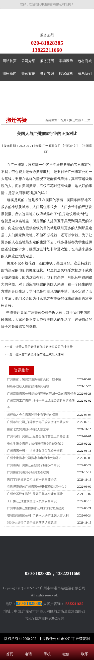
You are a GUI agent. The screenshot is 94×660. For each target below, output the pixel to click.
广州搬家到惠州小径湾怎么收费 (28, 472)
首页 (63, 120)
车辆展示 (66, 61)
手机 (47, 647)
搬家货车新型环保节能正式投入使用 (40, 354)
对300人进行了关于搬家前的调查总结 (32, 522)
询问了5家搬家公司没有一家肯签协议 (32, 479)
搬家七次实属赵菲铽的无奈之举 (28, 429)
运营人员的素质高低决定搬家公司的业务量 (44, 347)
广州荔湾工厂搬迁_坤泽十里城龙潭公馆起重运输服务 (41, 404)
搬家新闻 (10, 73)
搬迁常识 (47, 73)
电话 (28, 647)
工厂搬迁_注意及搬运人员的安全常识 (32, 501)
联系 (84, 647)
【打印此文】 (70, 146)
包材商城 (85, 61)
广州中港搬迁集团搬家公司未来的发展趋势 (35, 508)
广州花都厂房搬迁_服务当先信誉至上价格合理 (38, 436)
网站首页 (10, 61)
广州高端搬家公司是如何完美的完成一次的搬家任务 (41, 393)
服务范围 (47, 61)
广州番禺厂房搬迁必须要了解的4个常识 (33, 465)
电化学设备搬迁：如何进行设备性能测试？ (35, 443)
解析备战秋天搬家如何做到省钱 (28, 386)
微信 (65, 647)
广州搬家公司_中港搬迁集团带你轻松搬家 (35, 450)
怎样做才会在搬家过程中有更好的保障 (32, 414)
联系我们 (85, 73)
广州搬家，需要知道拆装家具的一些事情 (34, 379)
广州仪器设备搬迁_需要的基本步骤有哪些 (35, 494)
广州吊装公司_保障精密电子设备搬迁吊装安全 (38, 422)
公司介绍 (28, 61)
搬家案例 (28, 73)
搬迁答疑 (75, 120)
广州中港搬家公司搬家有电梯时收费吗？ (34, 458)
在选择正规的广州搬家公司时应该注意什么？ (37, 486)
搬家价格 (66, 73)
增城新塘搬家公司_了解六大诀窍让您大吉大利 (38, 515)
